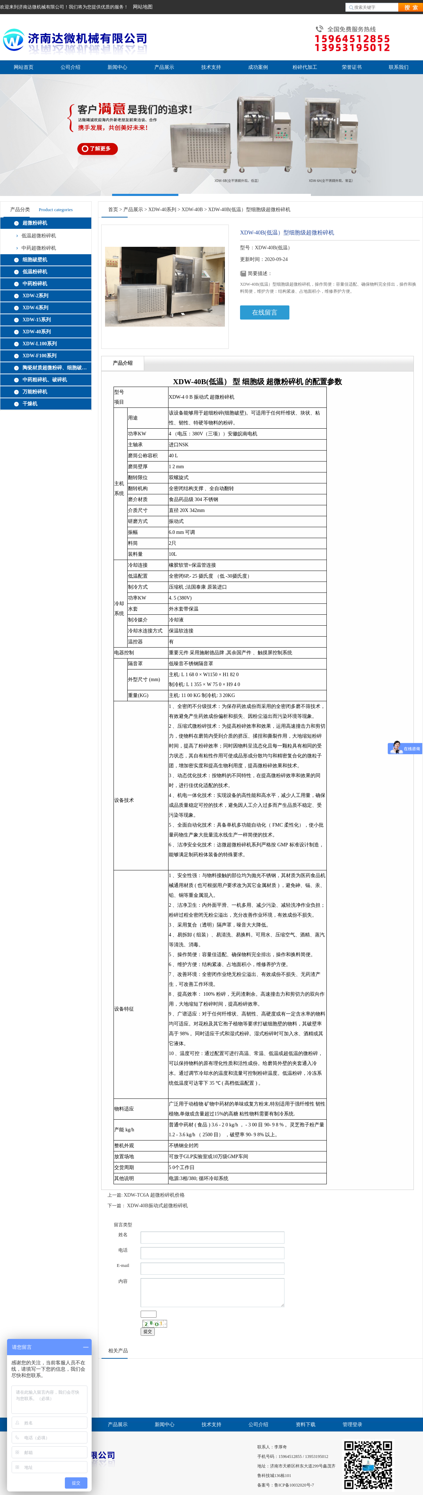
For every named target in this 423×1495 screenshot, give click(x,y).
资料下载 (305, 1424)
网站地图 (143, 7)
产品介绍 (123, 363)
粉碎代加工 (305, 67)
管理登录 (352, 1424)
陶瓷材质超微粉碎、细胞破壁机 (55, 367)
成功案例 (258, 67)
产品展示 (164, 67)
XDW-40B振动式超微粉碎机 (157, 1205)
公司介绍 (70, 67)
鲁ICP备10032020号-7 (294, 1485)
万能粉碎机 (35, 391)
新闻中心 (117, 67)
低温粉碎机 (35, 271)
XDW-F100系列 (39, 355)
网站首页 (23, 67)
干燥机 (30, 403)
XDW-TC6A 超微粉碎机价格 (154, 1195)
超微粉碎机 (35, 223)
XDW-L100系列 (40, 343)
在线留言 (264, 312)
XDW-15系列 (37, 319)
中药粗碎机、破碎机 (45, 379)
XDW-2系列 (35, 295)
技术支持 (211, 67)
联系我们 (399, 67)
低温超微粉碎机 (39, 235)
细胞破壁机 (35, 259)
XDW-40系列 (37, 331)
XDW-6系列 (35, 307)
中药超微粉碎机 (39, 248)
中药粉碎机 (35, 283)
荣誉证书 (352, 67)
